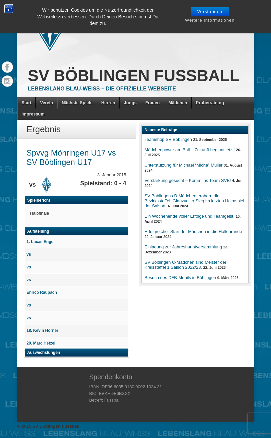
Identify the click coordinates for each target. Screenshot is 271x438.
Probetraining (210, 102)
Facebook (7, 67)
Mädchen (177, 102)
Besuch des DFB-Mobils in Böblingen (180, 277)
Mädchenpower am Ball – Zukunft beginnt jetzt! (190, 149)
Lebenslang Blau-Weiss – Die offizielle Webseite (102, 88)
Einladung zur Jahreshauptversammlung (183, 246)
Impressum (33, 114)
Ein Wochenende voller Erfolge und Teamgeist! (190, 216)
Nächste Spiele (77, 102)
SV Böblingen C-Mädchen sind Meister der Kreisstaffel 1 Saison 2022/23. (186, 265)
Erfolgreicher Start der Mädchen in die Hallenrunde (193, 231)
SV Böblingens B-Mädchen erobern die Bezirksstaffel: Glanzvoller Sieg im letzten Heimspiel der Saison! (194, 200)
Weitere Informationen (210, 20)
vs (29, 254)
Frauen (152, 102)
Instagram (7, 81)
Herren (108, 102)
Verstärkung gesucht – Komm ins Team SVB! (188, 180)
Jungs (130, 102)
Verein (46, 102)
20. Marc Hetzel (41, 343)
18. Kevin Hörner (42, 330)
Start (27, 102)
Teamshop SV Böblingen (168, 139)
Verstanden (210, 11)
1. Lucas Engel (41, 241)
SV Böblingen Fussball (134, 75)
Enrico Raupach (42, 292)
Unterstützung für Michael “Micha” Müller (184, 165)
